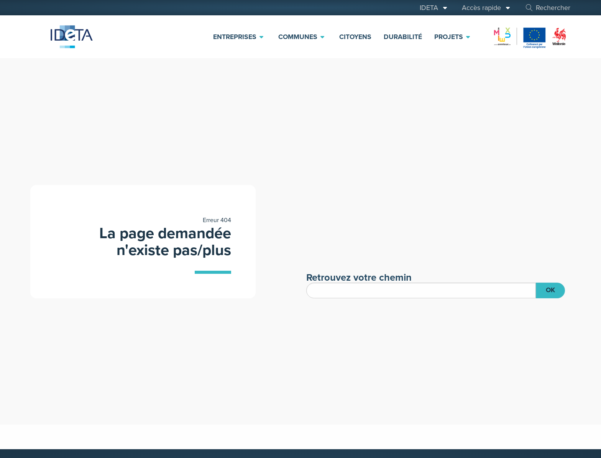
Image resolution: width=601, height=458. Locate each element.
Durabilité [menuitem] (403, 37)
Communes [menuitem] (301, 37)
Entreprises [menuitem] (238, 37)
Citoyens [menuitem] (355, 37)
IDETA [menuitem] (434, 8)
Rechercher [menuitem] (547, 8)
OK (550, 290)
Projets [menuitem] (452, 37)
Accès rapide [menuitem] (486, 8)
